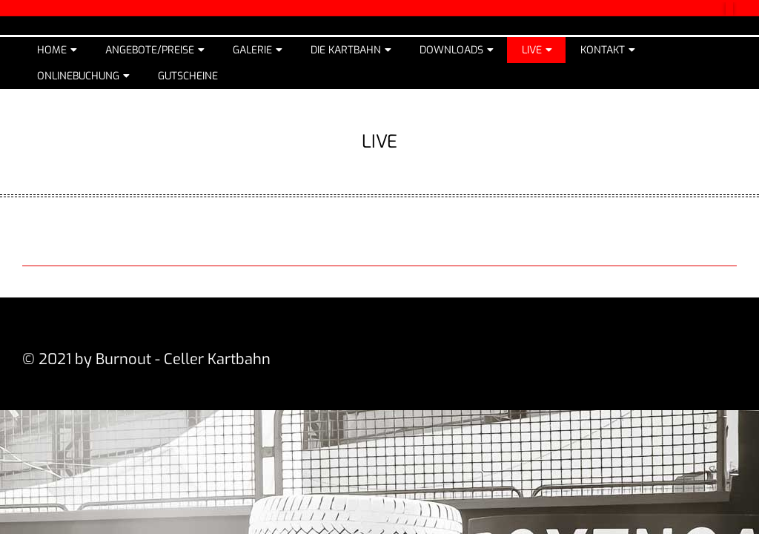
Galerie (252, 50)
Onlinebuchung (78, 76)
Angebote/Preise (149, 50)
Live (532, 50)
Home (52, 50)
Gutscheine (188, 76)
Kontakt (602, 50)
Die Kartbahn (346, 50)
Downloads (451, 50)
